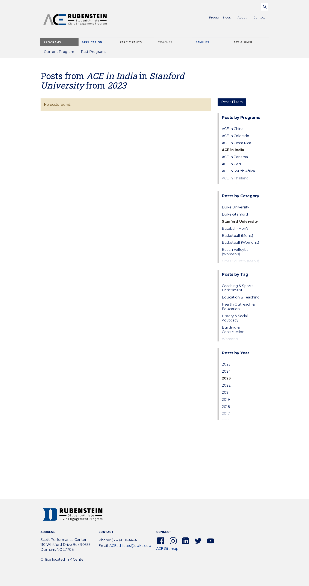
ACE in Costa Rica (236, 143)
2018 (226, 407)
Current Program (59, 52)
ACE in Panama (235, 157)
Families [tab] (202, 42)
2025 (226, 364)
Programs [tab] (52, 42)
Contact (259, 17)
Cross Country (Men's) (240, 261)
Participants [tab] (131, 42)
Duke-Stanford (235, 214)
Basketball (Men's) (237, 236)
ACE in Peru (232, 164)
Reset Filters (231, 102)
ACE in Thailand (235, 178)
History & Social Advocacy (235, 318)
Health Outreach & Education (238, 306)
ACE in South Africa (238, 171)
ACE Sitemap (167, 549)
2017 (226, 414)
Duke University (235, 207)
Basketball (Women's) (240, 242)
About (244, 18)
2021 (226, 392)
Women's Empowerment (235, 341)
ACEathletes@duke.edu (130, 546)
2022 (226, 385)
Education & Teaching (241, 297)
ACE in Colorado (235, 136)
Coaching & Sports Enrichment (237, 288)
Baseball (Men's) (236, 228)
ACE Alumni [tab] (243, 42)
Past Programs (95, 53)
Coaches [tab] (165, 42)
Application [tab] (92, 42)
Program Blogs (220, 17)
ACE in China (232, 129)
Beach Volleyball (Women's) (236, 252)
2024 (226, 371)
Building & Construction (233, 329)
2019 (226, 400)
